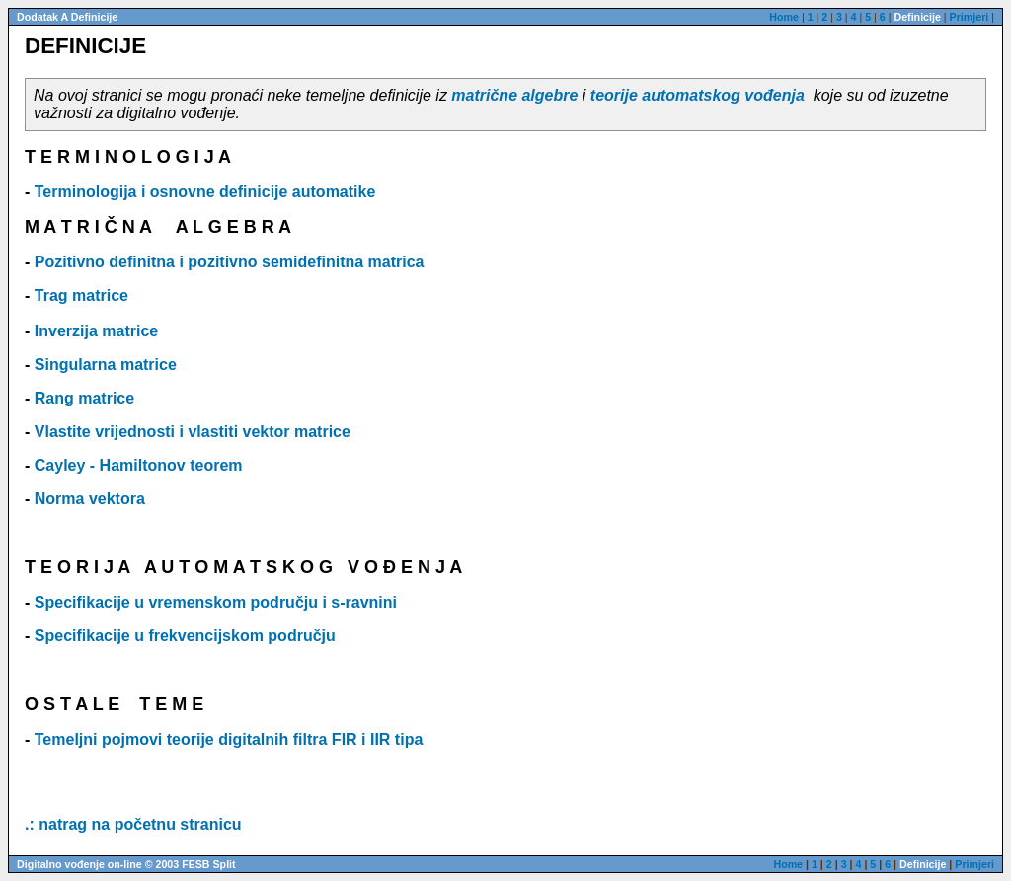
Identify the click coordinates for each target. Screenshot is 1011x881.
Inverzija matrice (96, 331)
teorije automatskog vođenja (697, 95)
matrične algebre (514, 95)
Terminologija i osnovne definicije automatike (205, 192)
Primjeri (969, 17)
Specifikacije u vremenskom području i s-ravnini (216, 602)
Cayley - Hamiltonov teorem (139, 465)
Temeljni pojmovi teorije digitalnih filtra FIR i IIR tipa (229, 739)
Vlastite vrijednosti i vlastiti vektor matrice (192, 431)
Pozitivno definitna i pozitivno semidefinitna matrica (230, 262)
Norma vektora (90, 498)
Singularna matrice (106, 364)
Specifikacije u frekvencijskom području (185, 635)
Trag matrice (81, 295)
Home (784, 17)
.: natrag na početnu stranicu (133, 824)
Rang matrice (84, 398)
